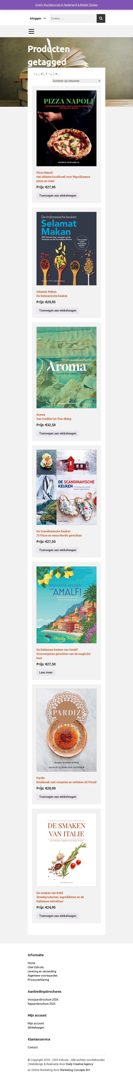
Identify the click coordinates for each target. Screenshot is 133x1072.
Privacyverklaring (38, 979)
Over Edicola (36, 967)
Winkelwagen (36, 1027)
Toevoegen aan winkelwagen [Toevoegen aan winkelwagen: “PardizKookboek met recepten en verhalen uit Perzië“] (57, 796)
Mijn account (36, 1023)
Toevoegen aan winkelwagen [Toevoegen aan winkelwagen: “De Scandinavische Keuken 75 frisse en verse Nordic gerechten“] (57, 550)
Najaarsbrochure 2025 (42, 1003)
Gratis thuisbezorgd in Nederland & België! (62, 4)
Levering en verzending (42, 971)
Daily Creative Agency (79, 1064)
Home (31, 83)
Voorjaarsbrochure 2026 (43, 999)
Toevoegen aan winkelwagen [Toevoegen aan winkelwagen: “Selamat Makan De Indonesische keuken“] (57, 310)
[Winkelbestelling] (76, 81)
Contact (33, 1047)
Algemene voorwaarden (42, 975)
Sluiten (93, 4)
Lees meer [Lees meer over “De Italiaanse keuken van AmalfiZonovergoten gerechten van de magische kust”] (45, 672)
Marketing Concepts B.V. (75, 1069)
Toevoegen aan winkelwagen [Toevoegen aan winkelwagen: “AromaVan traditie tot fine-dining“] (57, 433)
